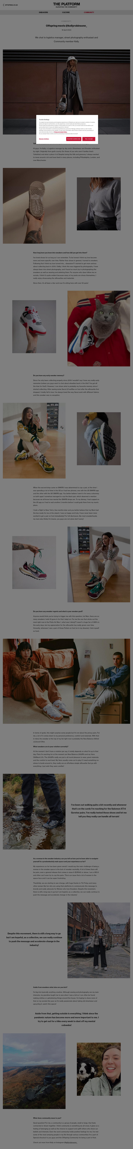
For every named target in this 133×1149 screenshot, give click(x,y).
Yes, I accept (88, 139)
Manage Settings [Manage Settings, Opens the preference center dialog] (44, 139)
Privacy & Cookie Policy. (60, 132)
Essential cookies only (73, 139)
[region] (67, 129)
